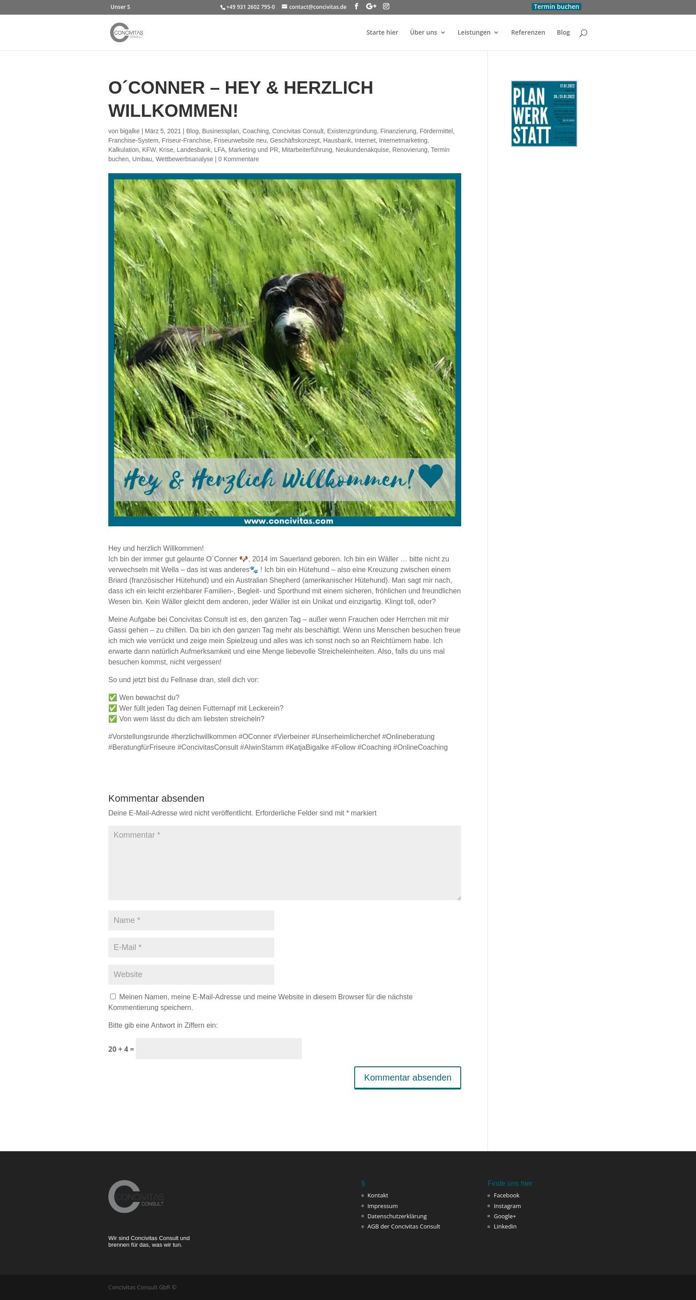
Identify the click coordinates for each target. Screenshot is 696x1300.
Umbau (142, 159)
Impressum (383, 1206)
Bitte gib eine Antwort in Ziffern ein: (163, 1025)
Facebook (506, 1195)
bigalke (129, 131)
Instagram (507, 1206)
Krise (166, 149)
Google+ (505, 1216)
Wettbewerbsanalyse (185, 159)
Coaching (255, 131)
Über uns (423, 32)
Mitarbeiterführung (307, 149)
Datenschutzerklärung (397, 1216)
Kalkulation (123, 149)
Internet (365, 140)
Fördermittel (436, 131)
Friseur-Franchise (186, 140)
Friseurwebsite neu (240, 140)
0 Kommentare (238, 159)
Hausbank (337, 140)
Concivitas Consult (298, 131)
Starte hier (383, 32)
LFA (219, 149)
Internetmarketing (403, 140)
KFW (148, 149)
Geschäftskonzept (295, 140)
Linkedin (505, 1226)
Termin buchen (556, 6)
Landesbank (193, 149)
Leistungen (474, 32)
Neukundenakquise (362, 149)
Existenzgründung (352, 131)
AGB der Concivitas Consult (404, 1226)
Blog (563, 32)
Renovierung (409, 149)
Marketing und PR (253, 149)
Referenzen (528, 32)
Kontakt (378, 1195)
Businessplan (220, 131)
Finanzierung (398, 131)
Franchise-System (133, 140)
